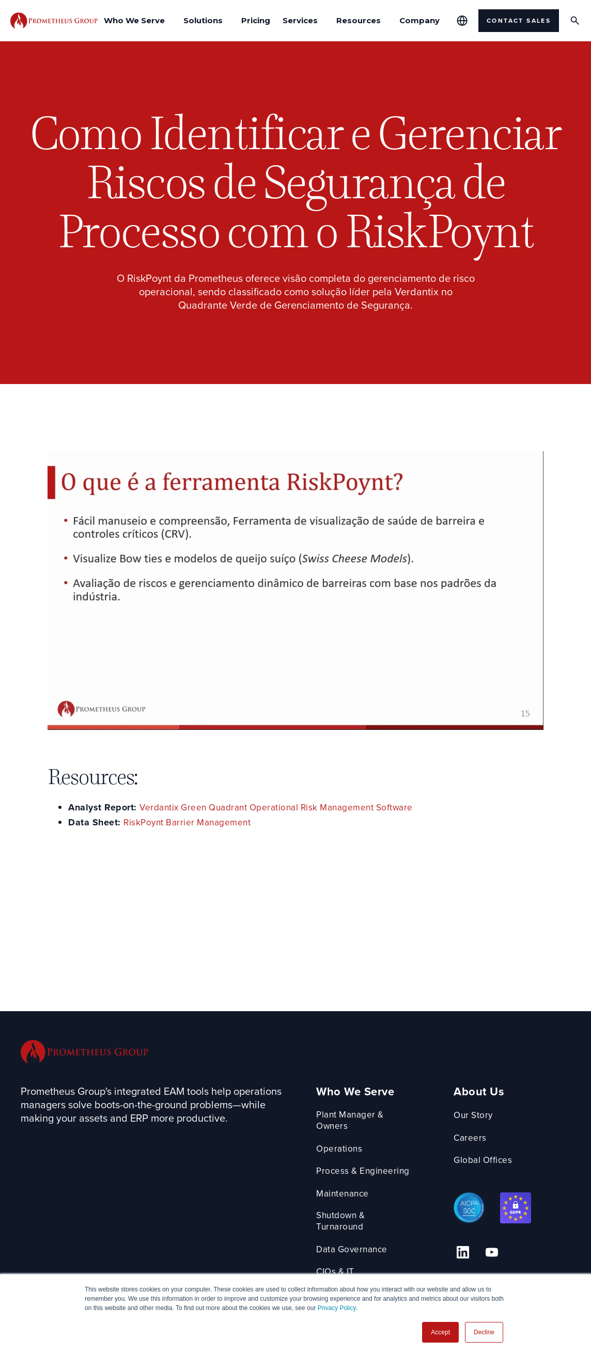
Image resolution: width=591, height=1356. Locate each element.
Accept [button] (440, 1332)
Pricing (255, 20)
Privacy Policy (337, 1308)
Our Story (488, 1115)
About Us (492, 1091)
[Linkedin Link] (473, 1250)
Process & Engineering (370, 1172)
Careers (484, 1138)
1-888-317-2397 (497, 1273)
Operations (345, 1150)
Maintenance (349, 1195)
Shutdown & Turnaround (374, 1217)
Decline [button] (484, 1332)
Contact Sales (519, 20)
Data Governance (359, 1240)
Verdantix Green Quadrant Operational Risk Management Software (282, 807)
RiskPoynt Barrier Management (189, 822)
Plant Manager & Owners (357, 1121)
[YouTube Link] (496, 1250)
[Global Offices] (462, 20)
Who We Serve (361, 1091)
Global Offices (497, 1160)
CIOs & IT (342, 1262)
